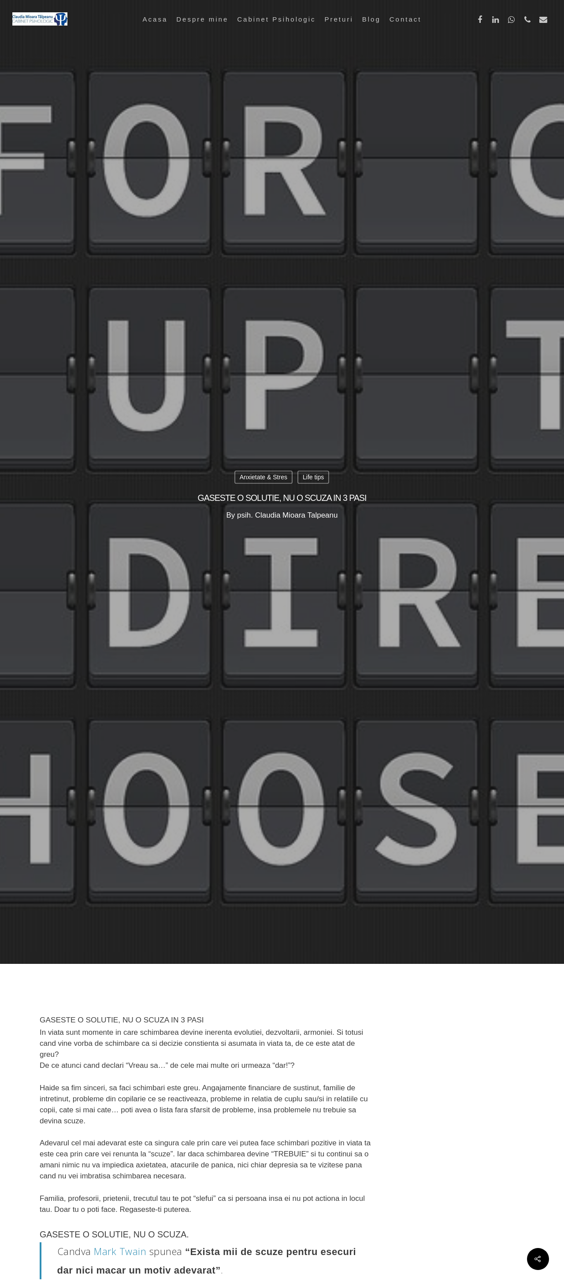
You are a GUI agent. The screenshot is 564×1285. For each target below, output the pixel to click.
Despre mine (202, 19)
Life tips (313, 477)
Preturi (339, 19)
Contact (406, 19)
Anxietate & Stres (263, 477)
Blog (371, 19)
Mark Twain (120, 1251)
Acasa (155, 19)
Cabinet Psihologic (276, 19)
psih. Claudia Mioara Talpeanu (287, 515)
